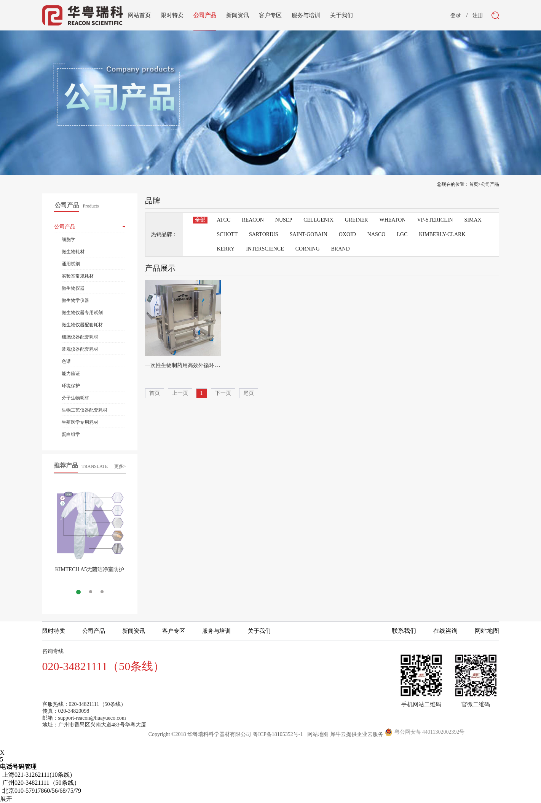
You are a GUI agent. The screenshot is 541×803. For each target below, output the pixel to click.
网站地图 (317, 734)
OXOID (347, 234)
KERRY (226, 249)
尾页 (248, 393)
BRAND (340, 249)
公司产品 (490, 184)
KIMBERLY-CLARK (442, 234)
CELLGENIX (318, 220)
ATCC (224, 220)
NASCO (376, 234)
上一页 (180, 393)
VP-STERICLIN (435, 220)
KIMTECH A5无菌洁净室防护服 (89, 572)
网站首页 (139, 15)
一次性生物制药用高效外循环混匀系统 (190, 365)
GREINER (356, 220)
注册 (477, 15)
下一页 (223, 393)
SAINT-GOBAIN (308, 234)
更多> (120, 466)
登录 (455, 15)
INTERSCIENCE (265, 249)
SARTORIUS (263, 234)
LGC (402, 234)
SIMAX (473, 220)
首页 (154, 393)
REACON (253, 220)
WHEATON (392, 220)
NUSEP (283, 220)
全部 (200, 220)
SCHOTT (227, 234)
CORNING (307, 249)
